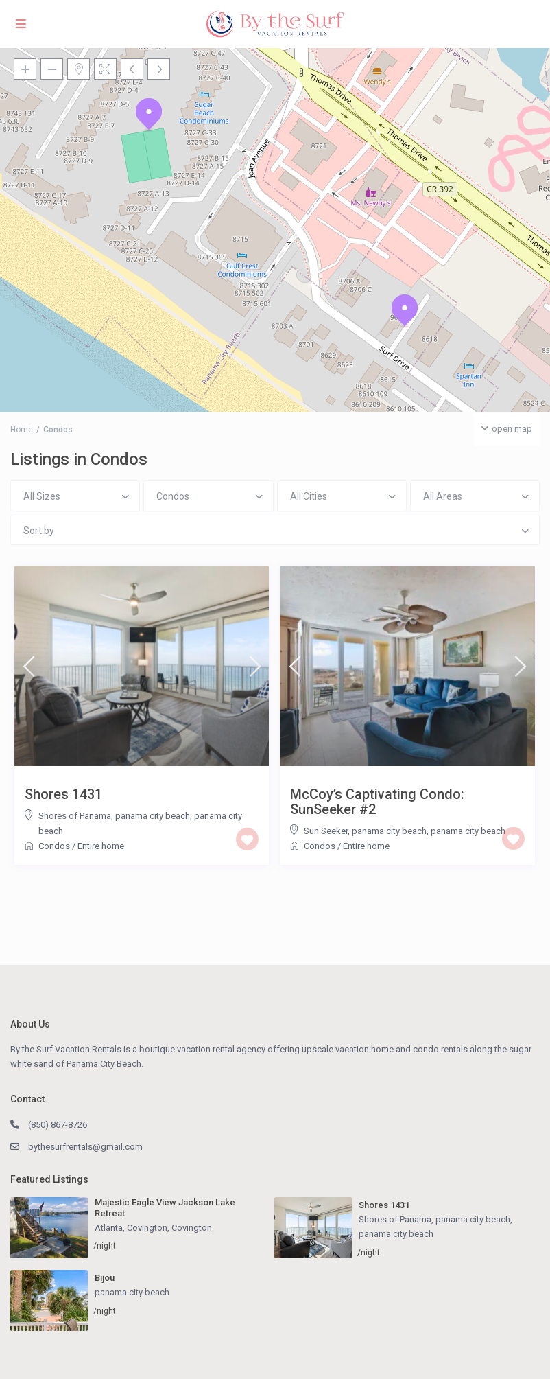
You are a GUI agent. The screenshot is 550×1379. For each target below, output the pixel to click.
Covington (191, 1227)
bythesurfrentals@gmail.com (85, 1147)
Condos (54, 846)
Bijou (105, 1278)
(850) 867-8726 (57, 1125)
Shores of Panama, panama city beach (114, 816)
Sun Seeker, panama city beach (365, 831)
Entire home (100, 846)
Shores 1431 (63, 794)
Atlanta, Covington (131, 1227)
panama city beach (468, 831)
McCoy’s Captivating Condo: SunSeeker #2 (377, 802)
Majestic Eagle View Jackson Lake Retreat (165, 1207)
